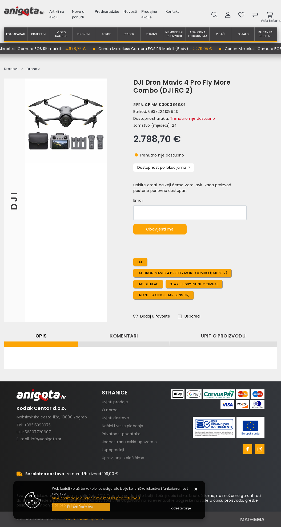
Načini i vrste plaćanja (122, 426)
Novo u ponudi (78, 14)
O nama (110, 410)
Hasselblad (148, 284)
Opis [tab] (41, 336)
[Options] (180, 508)
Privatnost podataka (121, 434)
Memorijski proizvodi (174, 34)
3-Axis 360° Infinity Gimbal (194, 284)
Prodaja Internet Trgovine (82, 519)
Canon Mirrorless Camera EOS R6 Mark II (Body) (145, 48)
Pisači (220, 34)
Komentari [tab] (124, 336)
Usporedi (189, 316)
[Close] (81, 507)
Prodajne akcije (149, 14)
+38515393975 (37, 425)
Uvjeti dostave (115, 418)
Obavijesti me (160, 229)
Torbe (106, 34)
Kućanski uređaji (265, 34)
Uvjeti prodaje (115, 402)
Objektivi (38, 34)
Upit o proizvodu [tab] (223, 336)
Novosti (130, 11)
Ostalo (243, 34)
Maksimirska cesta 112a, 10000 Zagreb (52, 417)
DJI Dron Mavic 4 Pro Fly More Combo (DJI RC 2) (182, 272)
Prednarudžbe (107, 11)
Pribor (129, 34)
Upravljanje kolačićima (123, 457)
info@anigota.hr (46, 439)
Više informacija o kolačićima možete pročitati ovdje (96, 498)
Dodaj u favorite (151, 316)
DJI (14, 200)
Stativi (151, 34)
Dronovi (83, 34)
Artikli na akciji (56, 14)
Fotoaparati (15, 34)
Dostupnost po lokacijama (162, 167)
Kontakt (172, 11)
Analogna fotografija (197, 34)
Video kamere (61, 34)
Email (138, 200)
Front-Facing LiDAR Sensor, (163, 295)
